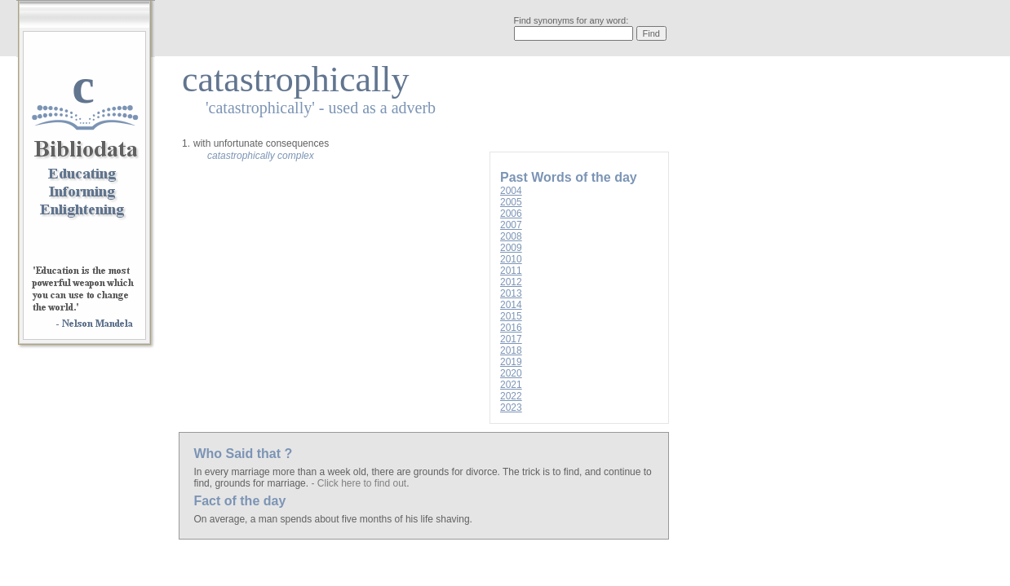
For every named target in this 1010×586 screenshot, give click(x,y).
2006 (511, 213)
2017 (511, 339)
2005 (511, 202)
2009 (511, 247)
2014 (511, 305)
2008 (511, 236)
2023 (511, 407)
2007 (511, 225)
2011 (511, 270)
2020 (511, 373)
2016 (511, 327)
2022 (511, 396)
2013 (511, 293)
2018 (511, 350)
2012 (511, 282)
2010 (511, 259)
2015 (511, 316)
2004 (511, 190)
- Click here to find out (358, 483)
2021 (511, 384)
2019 (511, 362)
